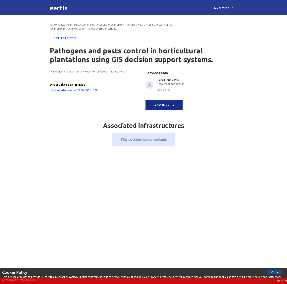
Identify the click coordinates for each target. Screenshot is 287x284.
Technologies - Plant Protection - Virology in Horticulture (83, 29)
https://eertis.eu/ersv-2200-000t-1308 (74, 90)
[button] (223, 8)
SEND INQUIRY (164, 104)
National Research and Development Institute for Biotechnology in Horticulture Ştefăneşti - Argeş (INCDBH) (110, 25)
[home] (59, 8)
